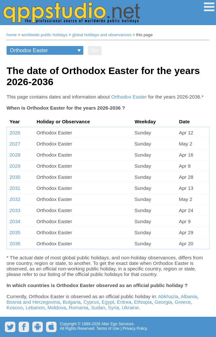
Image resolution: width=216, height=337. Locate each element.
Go (94, 50)
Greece (183, 302)
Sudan (98, 307)
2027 (14, 143)
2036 (14, 243)
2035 (14, 232)
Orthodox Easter (129, 97)
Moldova (56, 307)
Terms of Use (108, 328)
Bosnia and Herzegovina (33, 302)
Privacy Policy (135, 328)
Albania (189, 296)
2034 (14, 221)
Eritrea (124, 302)
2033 (14, 210)
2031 (14, 188)
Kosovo (15, 307)
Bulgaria (72, 302)
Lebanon (34, 307)
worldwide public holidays (45, 35)
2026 (14, 132)
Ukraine (130, 307)
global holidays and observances (101, 35)
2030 (14, 177)
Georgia (163, 302)
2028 (14, 155)
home (12, 35)
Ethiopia (143, 302)
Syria (113, 307)
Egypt (108, 302)
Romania (78, 307)
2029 (14, 166)
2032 (14, 199)
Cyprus (91, 302)
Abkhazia (168, 296)
